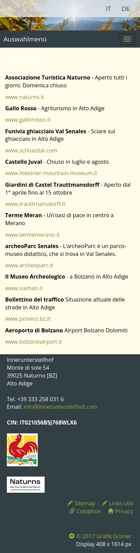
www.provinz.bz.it (27, 318)
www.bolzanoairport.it (33, 341)
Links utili (117, 503)
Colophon (85, 511)
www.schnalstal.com (31, 150)
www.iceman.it (24, 288)
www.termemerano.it (32, 234)
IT (108, 8)
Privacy (120, 511)
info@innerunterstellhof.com (60, 406)
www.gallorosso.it (27, 119)
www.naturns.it (24, 97)
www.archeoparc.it (29, 265)
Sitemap (81, 503)
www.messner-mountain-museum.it (51, 173)
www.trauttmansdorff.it (35, 204)
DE (125, 8)
